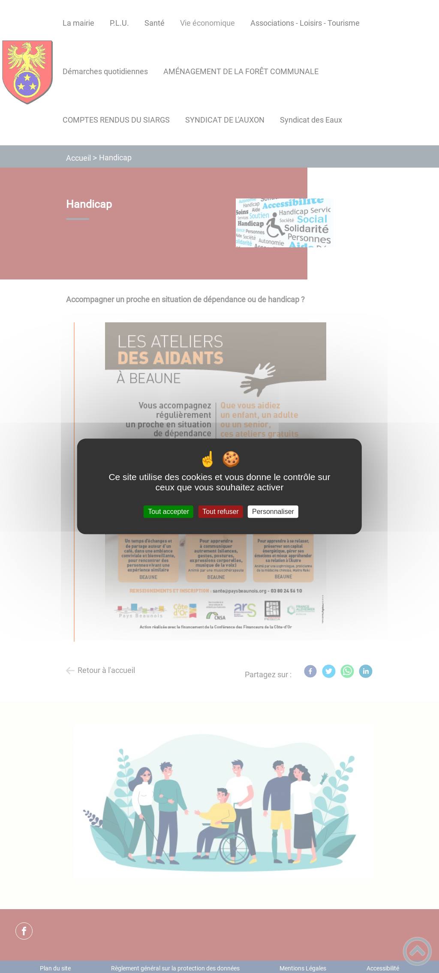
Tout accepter (168, 511)
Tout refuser (220, 511)
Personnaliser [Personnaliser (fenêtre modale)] (273, 511)
